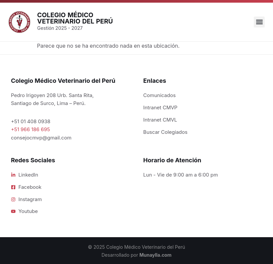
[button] (259, 22)
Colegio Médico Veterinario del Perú (75, 18)
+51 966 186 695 (30, 129)
